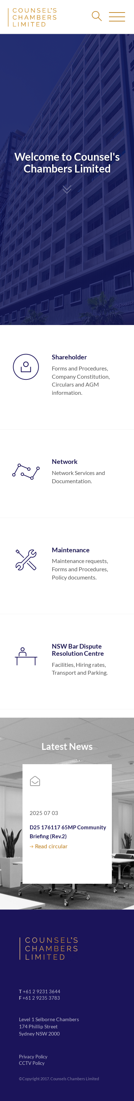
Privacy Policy (33, 1056)
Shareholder (69, 357)
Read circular (51, 846)
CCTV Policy (32, 1063)
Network (65, 461)
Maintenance (71, 550)
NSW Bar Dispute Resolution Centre (78, 649)
